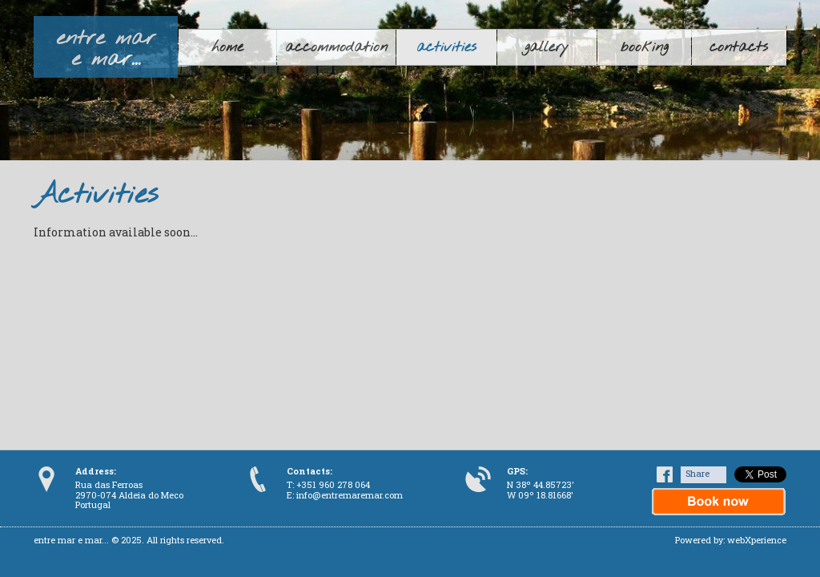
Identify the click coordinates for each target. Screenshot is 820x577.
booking (644, 47)
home (227, 47)
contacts (738, 47)
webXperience (756, 540)
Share (697, 473)
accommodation (336, 47)
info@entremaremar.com (349, 495)
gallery (547, 47)
